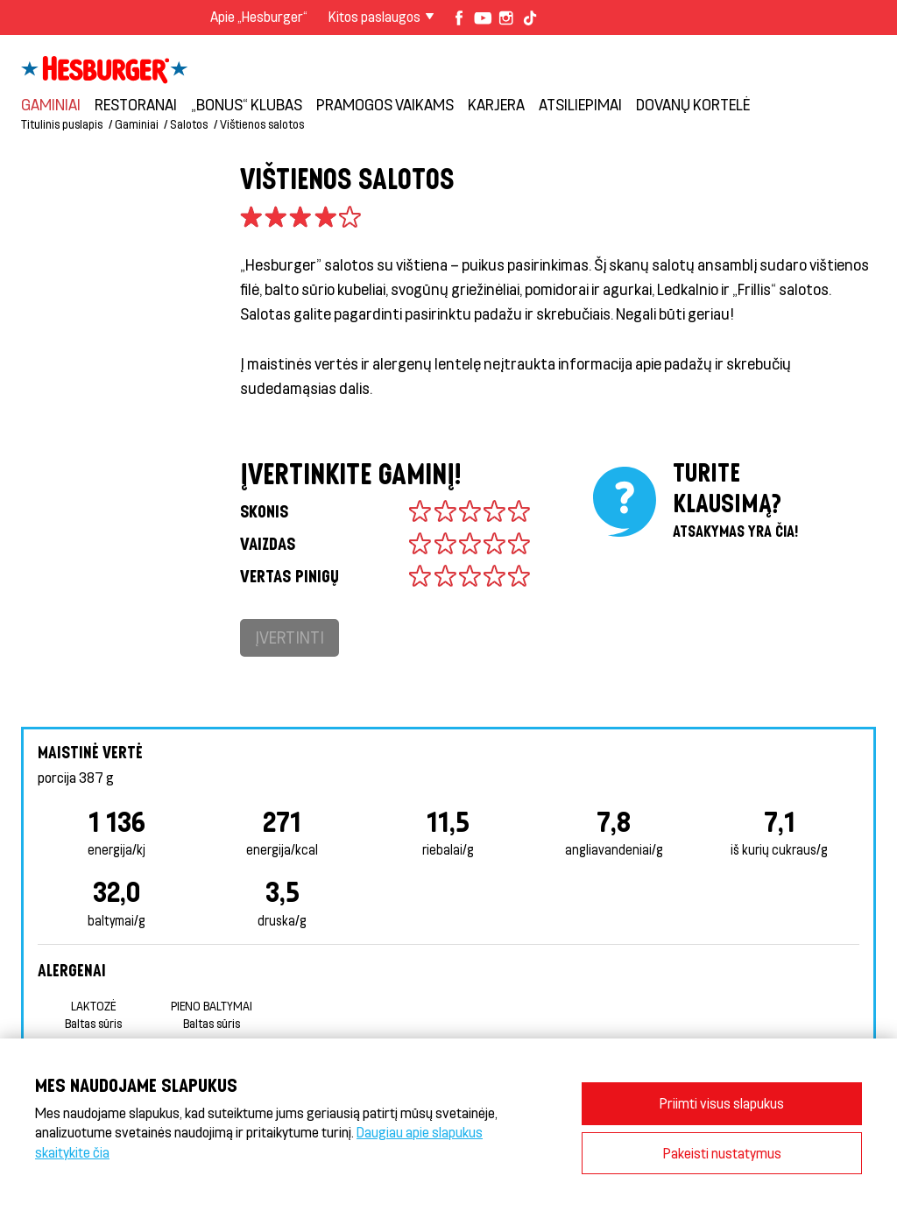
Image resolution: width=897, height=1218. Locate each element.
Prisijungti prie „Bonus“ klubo (756, 53)
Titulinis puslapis (61, 123)
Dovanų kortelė (693, 104)
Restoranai (136, 104)
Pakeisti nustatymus (722, 1152)
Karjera (496, 104)
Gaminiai (51, 104)
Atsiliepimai (580, 104)
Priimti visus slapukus (722, 1103)
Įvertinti (289, 637)
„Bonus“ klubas (246, 104)
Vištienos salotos (262, 123)
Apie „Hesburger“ (258, 16)
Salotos (189, 123)
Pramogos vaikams (385, 104)
